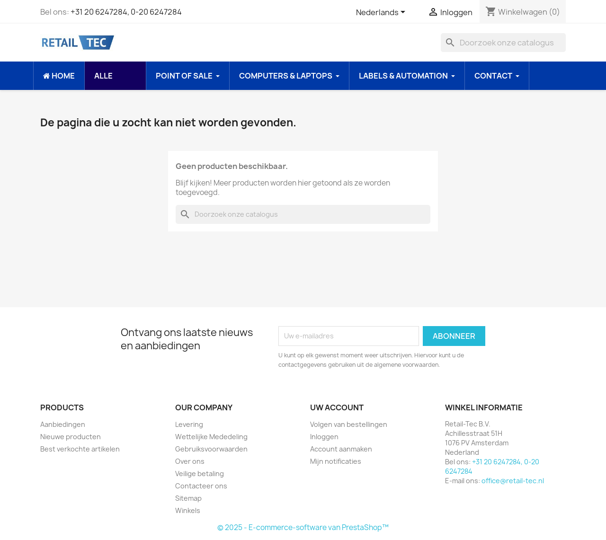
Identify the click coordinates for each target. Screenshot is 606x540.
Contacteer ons (201, 485)
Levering (189, 424)
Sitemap (188, 498)
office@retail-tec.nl (512, 480)
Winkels (187, 510)
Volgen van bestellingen (348, 424)
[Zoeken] (503, 42)
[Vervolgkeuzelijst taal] (382, 12)
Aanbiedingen (62, 424)
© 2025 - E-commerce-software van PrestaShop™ (303, 527)
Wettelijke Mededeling (211, 436)
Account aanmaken (341, 448)
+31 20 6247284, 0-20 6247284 (126, 12)
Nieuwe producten (70, 436)
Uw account (337, 407)
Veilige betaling (199, 473)
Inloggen (324, 436)
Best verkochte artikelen (80, 448)
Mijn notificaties (335, 461)
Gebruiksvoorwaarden (211, 448)
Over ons (190, 461)
